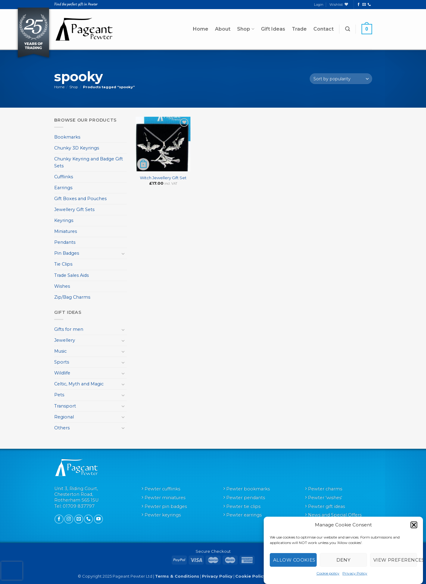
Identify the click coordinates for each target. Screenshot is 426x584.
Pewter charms (325, 489)
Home (200, 29)
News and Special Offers (335, 515)
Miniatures (65, 231)
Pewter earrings (244, 515)
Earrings (63, 187)
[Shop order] (341, 78)
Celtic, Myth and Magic (79, 384)
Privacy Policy (354, 573)
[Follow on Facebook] (358, 4)
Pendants (64, 242)
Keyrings (63, 220)
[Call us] (369, 4)
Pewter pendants (245, 497)
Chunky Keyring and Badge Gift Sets (88, 162)
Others (62, 428)
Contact (323, 29)
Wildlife (62, 373)
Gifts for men (68, 329)
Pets (59, 395)
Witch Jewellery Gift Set (163, 177)
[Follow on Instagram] (68, 519)
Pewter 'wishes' (325, 497)
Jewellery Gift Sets (74, 209)
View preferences (395, 560)
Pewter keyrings (162, 515)
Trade (299, 29)
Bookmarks (67, 137)
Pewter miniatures (164, 497)
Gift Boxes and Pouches (80, 198)
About (222, 29)
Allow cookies (294, 560)
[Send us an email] (364, 4)
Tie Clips (63, 264)
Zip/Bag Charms (72, 297)
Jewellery (64, 340)
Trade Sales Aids (71, 275)
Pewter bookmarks (248, 489)
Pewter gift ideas (326, 506)
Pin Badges (66, 253)
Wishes (62, 286)
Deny (343, 560)
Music (60, 351)
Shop (245, 29)
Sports (61, 362)
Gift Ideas (273, 29)
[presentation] (11, 571)
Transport (65, 406)
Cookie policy (327, 573)
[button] (414, 525)
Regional (64, 417)
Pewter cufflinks (162, 489)
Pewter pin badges (165, 506)
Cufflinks (63, 177)
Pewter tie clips (243, 506)
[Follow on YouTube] (98, 519)
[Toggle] (123, 253)
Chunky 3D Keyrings (76, 148)
